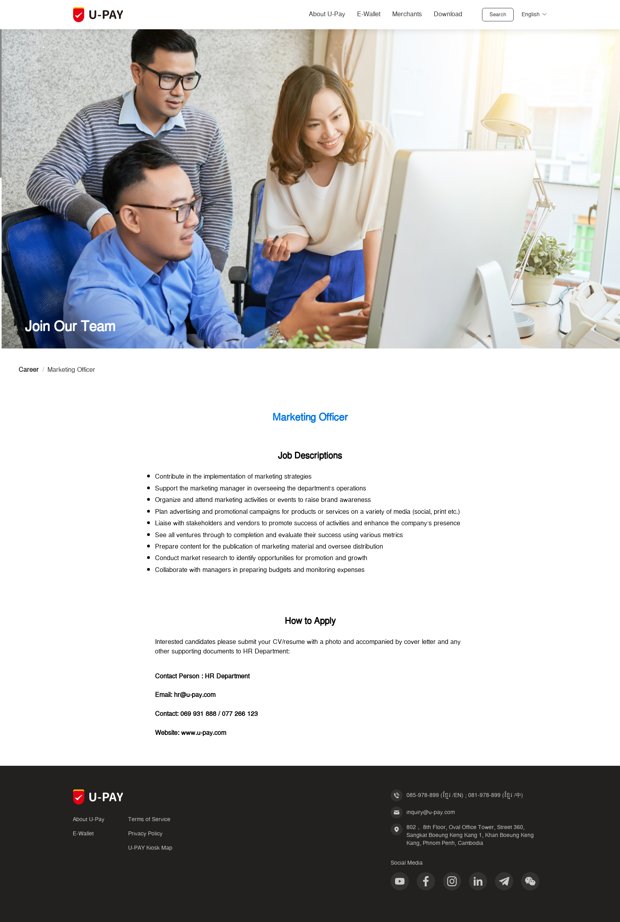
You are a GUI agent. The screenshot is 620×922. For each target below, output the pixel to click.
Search (498, 14)
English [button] (534, 14)
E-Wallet (368, 14)
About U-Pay (327, 14)
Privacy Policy (145, 833)
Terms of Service (149, 819)
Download (448, 14)
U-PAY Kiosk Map (150, 848)
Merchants (407, 14)
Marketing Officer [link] (71, 370)
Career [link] (29, 370)
